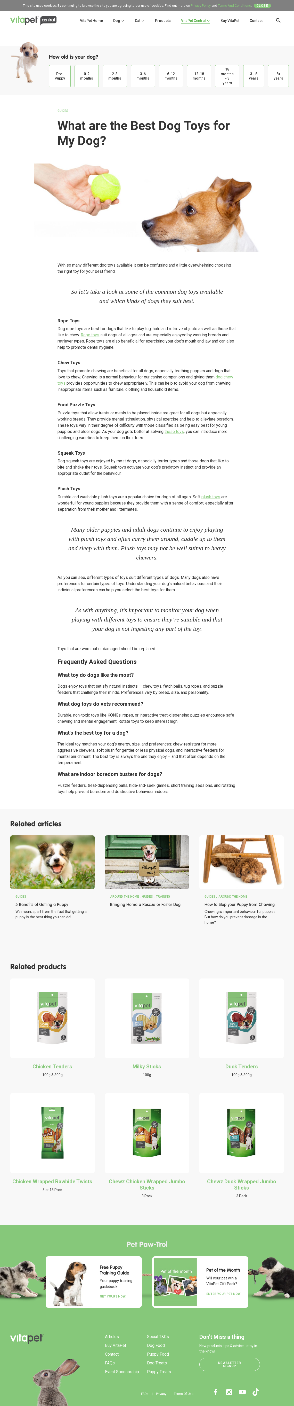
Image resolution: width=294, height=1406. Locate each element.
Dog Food (156, 1345)
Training (163, 896)
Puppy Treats (159, 1371)
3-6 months (142, 76)
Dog (119, 21)
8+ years (278, 76)
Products (163, 21)
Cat (140, 21)
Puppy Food (158, 1354)
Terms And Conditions (234, 5)
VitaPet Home (91, 21)
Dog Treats (157, 1363)
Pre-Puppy (60, 76)
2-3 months (114, 76)
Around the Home (124, 896)
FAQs (110, 1363)
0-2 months (86, 76)
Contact (256, 21)
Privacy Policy (201, 5)
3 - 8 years (253, 76)
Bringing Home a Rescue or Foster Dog (145, 904)
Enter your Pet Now (223, 1294)
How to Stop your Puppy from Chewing (240, 904)
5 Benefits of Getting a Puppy (41, 904)
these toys (174, 431)
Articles (112, 1336)
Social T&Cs (158, 1336)
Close (262, 5)
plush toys (210, 496)
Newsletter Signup (229, 1364)
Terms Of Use (183, 1394)
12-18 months (199, 76)
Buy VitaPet (230, 21)
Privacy (161, 1394)
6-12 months (171, 76)
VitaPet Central (195, 21)
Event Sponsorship (122, 1371)
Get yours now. (113, 1296)
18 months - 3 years (227, 76)
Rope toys (90, 334)
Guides (63, 111)
